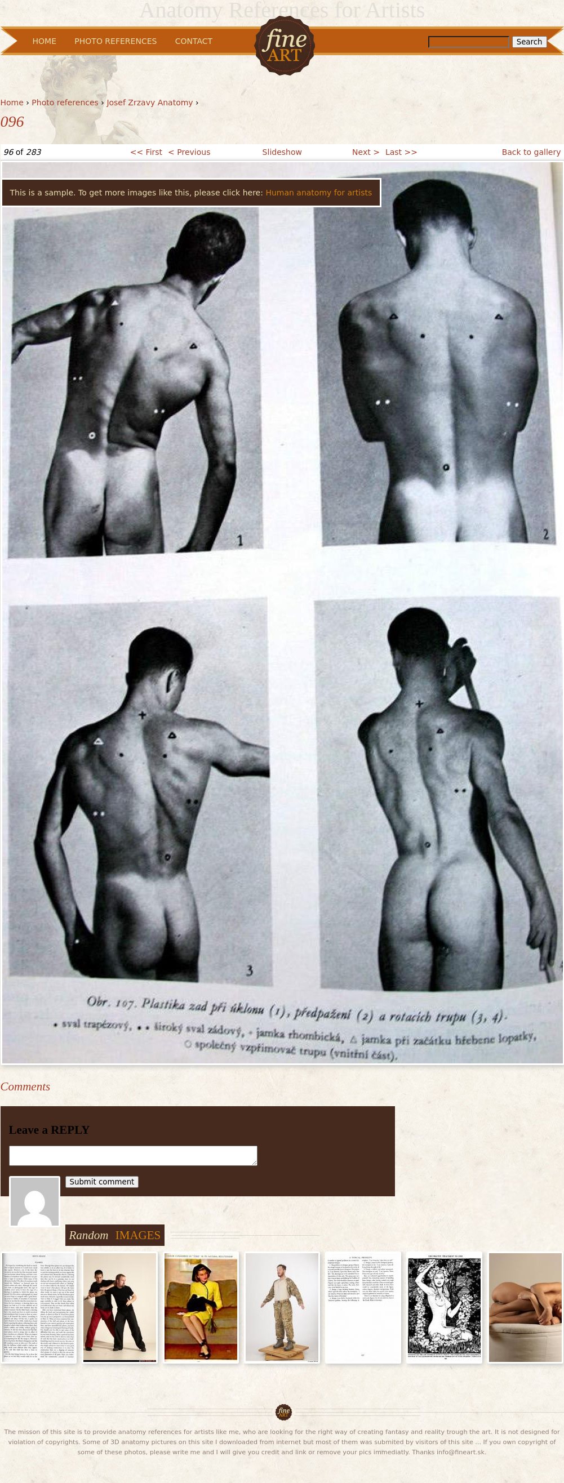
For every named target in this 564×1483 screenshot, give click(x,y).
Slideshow (282, 152)
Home (12, 102)
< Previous (189, 152)
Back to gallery (531, 152)
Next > (366, 152)
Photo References (115, 41)
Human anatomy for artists (318, 192)
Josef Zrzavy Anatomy (149, 102)
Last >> (401, 152)
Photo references (65, 102)
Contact (193, 41)
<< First (146, 152)
